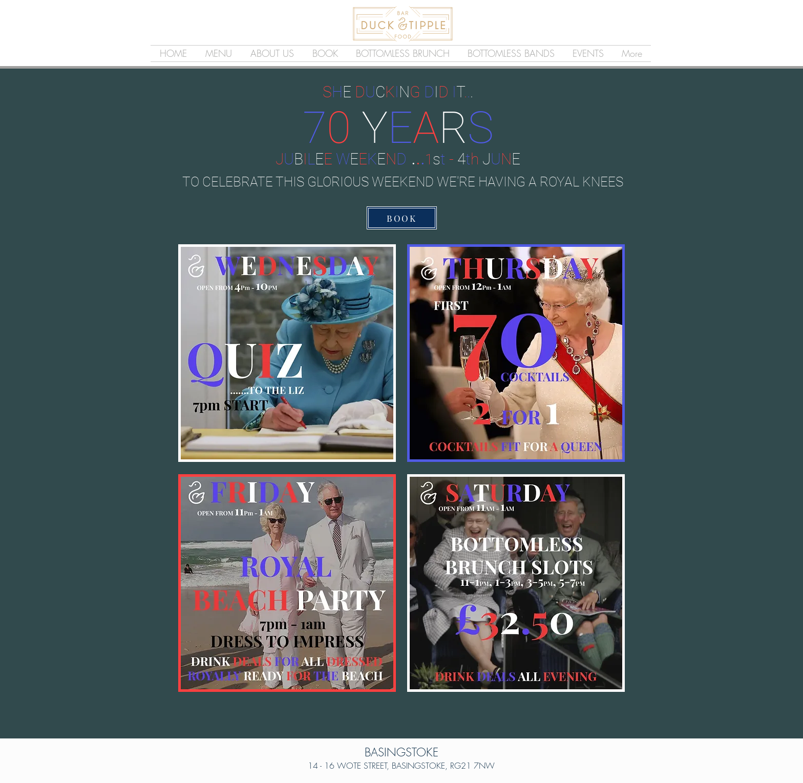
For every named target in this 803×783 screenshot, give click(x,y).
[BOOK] (402, 217)
